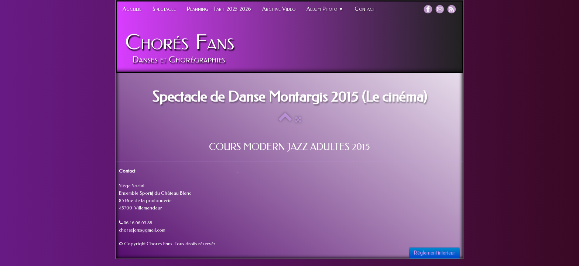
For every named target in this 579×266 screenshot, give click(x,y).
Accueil (132, 9)
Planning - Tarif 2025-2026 (219, 9)
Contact (364, 9)
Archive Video (278, 9)
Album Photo (324, 9)
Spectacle (164, 9)
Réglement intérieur (434, 253)
